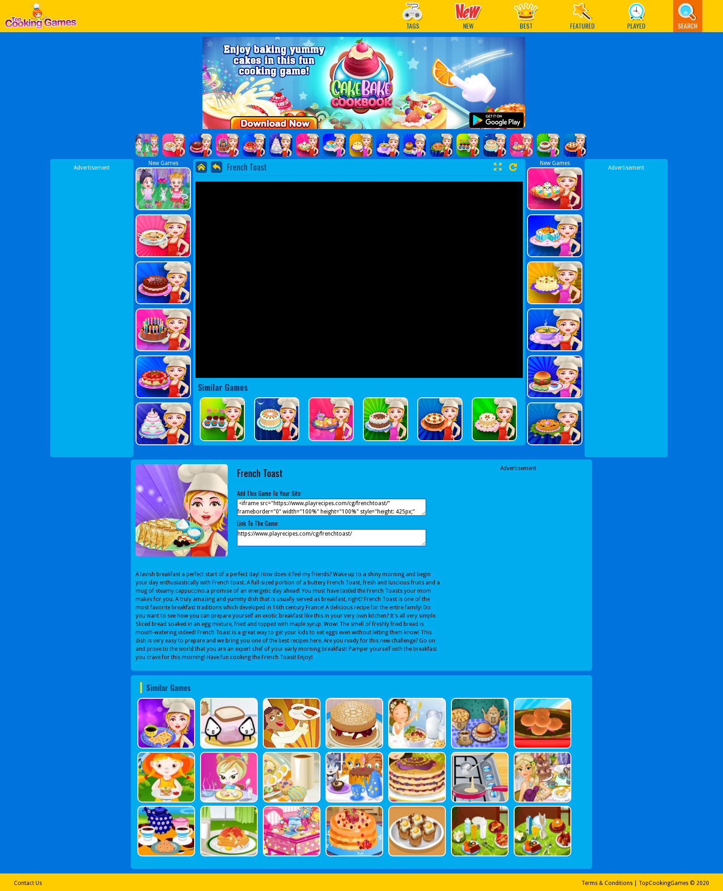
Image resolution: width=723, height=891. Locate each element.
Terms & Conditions (607, 883)
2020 (702, 883)
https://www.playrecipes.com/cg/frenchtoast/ (331, 537)
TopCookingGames (663, 883)
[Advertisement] (92, 310)
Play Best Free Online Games (41, 18)
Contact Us (28, 883)
